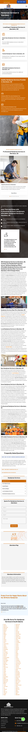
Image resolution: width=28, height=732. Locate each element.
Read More (14, 193)
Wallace (5, 634)
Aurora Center (18, 684)
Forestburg (18, 642)
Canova (17, 667)
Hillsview (17, 625)
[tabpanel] (14, 175)
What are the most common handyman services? (13, 456)
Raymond (5, 661)
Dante (17, 657)
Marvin (4, 683)
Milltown (5, 682)
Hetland (17, 627)
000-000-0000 (21, 2)
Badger (17, 683)
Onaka (4, 671)
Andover (17, 687)
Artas (17, 686)
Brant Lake (18, 676)
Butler (17, 669)
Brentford (18, 675)
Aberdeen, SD (19, 725)
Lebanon (5, 689)
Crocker (17, 658)
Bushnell (17, 671)
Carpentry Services (4, 719)
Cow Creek (18, 661)
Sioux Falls (5, 653)
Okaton (4, 673)
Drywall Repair (3, 723)
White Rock (5, 627)
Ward (4, 632)
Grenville (17, 632)
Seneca (4, 656)
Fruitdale (17, 640)
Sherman (5, 654)
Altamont (17, 689)
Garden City (18, 636)
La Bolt (4, 693)
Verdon (4, 640)
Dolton (17, 654)
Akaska (17, 691)
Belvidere (17, 679)
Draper (17, 653)
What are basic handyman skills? (10, 469)
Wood (4, 624)
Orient (4, 669)
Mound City (5, 679)
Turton (4, 645)
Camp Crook (18, 668)
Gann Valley (18, 638)
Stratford (5, 647)
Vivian (4, 635)
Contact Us (3, 725)
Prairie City (5, 667)
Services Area (3, 727)
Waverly (5, 629)
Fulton (17, 639)
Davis (17, 656)
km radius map (14, 558)
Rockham (5, 658)
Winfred (5, 625)
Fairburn (17, 649)
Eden (17, 651)
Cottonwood (18, 662)
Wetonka (5, 628)
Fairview (17, 647)
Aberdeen (18, 694)
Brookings (18, 672)
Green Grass (18, 634)
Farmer (17, 646)
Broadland (18, 673)
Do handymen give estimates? (9, 472)
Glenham (17, 635)
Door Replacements (4, 721)
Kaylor (4, 694)
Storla (4, 650)
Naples (4, 678)
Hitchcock (18, 624)
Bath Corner (18, 680)
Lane (4, 690)
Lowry (4, 684)
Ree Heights (5, 660)
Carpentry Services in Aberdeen (8, 184)
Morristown (5, 680)
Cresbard (17, 660)
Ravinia (4, 662)
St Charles (5, 651)
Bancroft (17, 682)
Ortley (4, 668)
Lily (4, 687)
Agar (17, 693)
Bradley (17, 678)
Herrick (17, 628)
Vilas (4, 638)
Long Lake (5, 686)
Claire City (18, 664)
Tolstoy (4, 646)
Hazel (17, 629)
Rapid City (5, 664)
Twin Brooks (5, 643)
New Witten (5, 676)
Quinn (4, 665)
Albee (17, 690)
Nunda (4, 675)
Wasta (4, 631)
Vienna (4, 639)
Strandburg (5, 649)
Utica (4, 642)
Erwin (17, 650)
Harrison (17, 631)
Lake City (5, 691)
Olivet (4, 672)
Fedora (17, 645)
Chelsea (17, 665)
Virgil (4, 636)
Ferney (17, 643)
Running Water (6, 657)
